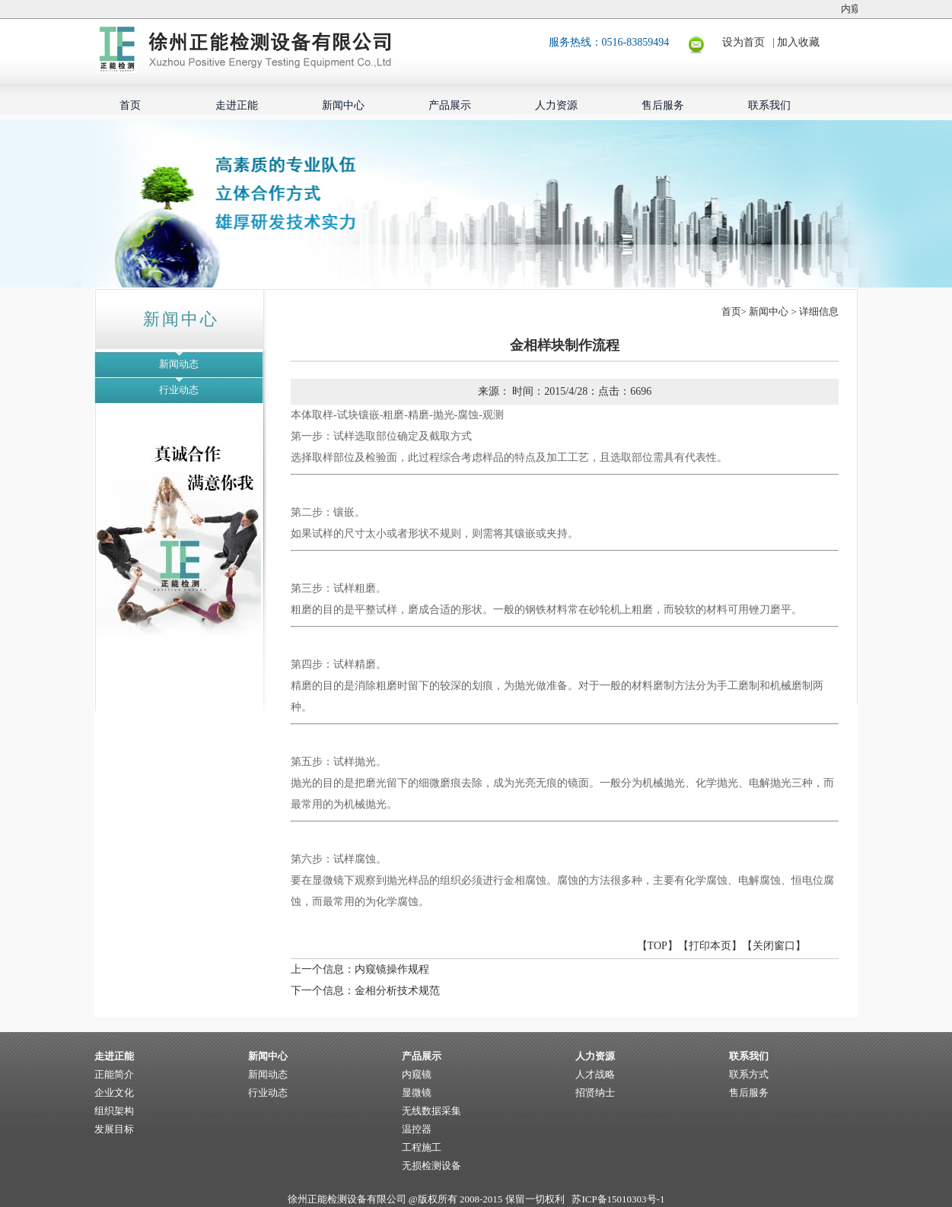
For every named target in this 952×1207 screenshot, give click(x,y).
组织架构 (114, 1110)
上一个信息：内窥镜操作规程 (360, 969)
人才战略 (595, 1074)
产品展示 (449, 105)
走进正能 (236, 105)
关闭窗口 (774, 945)
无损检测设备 (431, 1165)
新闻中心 (343, 105)
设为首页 (747, 42)
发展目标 (114, 1129)
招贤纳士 (595, 1092)
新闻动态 (179, 364)
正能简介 (114, 1074)
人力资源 (556, 105)
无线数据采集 (431, 1110)
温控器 (416, 1129)
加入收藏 (798, 42)
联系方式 (749, 1074)
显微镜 (416, 1092)
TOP (657, 945)
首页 (130, 105)
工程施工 (421, 1147)
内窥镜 (416, 1074)
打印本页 (710, 945)
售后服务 (663, 105)
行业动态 (179, 389)
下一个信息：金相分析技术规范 (365, 990)
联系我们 (769, 105)
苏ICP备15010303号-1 (618, 1199)
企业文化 (114, 1092)
